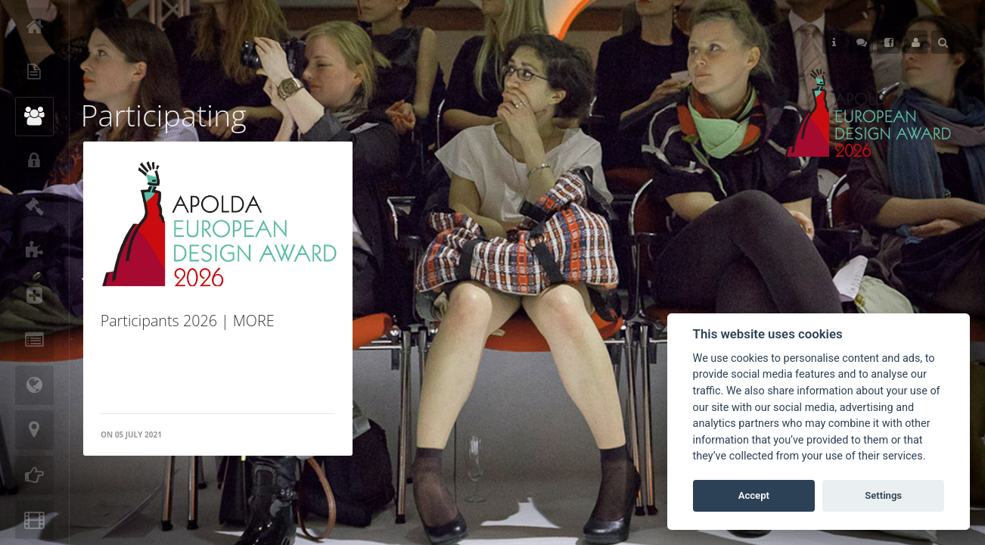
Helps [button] (834, 42)
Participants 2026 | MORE (188, 320)
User (916, 42)
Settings (883, 495)
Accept (753, 495)
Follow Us (861, 42)
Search (943, 42)
